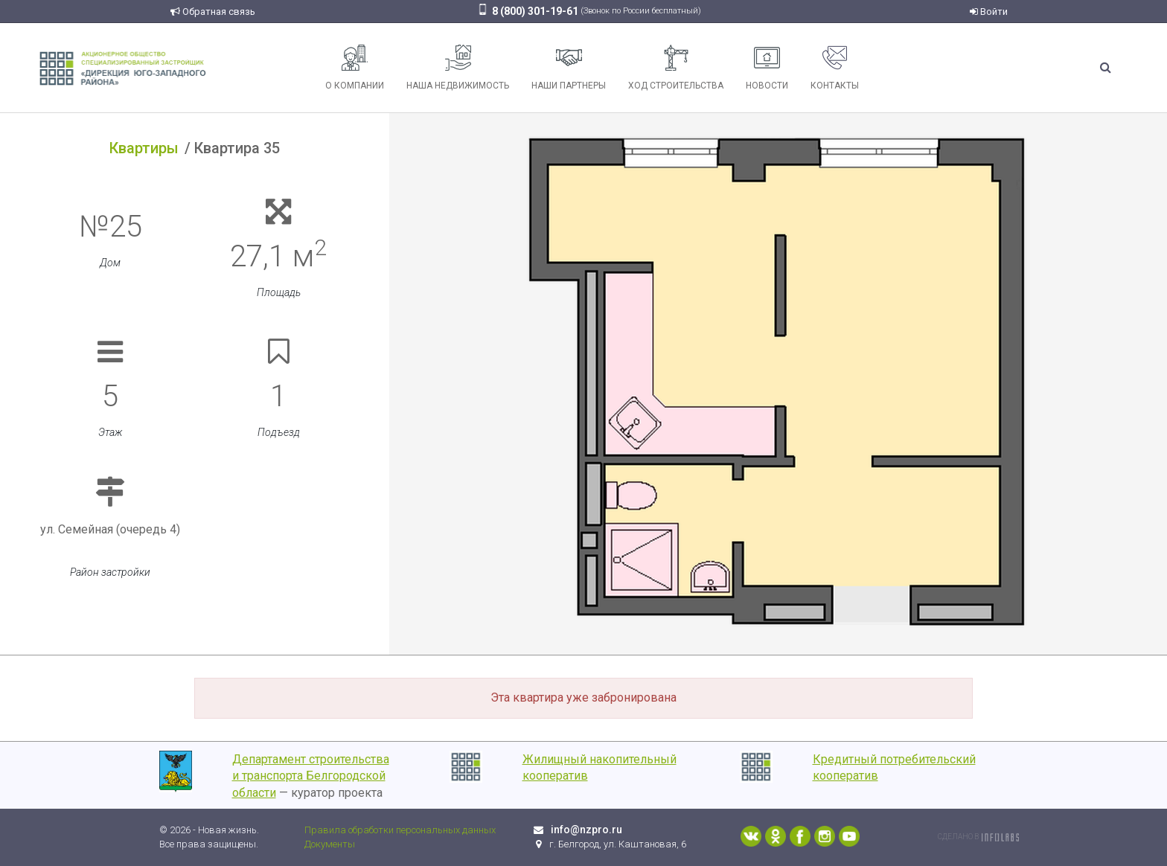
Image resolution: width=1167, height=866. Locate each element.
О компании (354, 68)
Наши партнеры (568, 68)
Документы (329, 844)
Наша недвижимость (457, 68)
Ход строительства (675, 68)
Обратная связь (212, 11)
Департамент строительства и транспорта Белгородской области (310, 776)
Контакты (834, 68)
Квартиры (144, 148)
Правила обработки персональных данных (400, 829)
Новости (767, 68)
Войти (989, 11)
